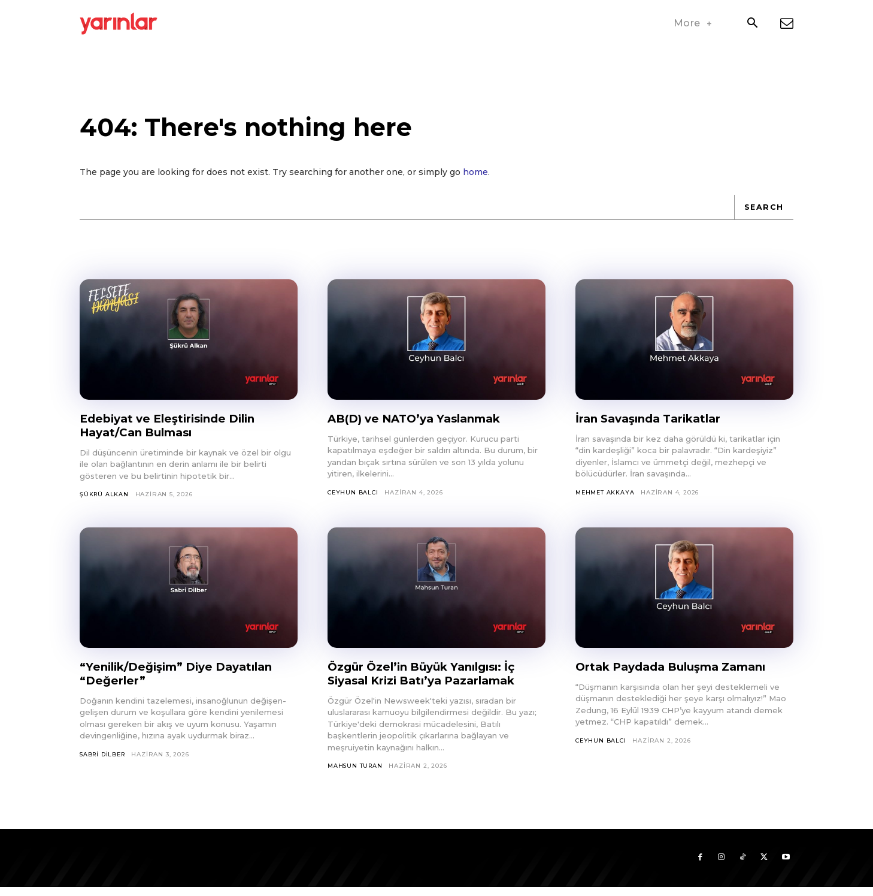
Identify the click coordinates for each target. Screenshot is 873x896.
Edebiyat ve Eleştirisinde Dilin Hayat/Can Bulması (174, 432)
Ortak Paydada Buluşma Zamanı (678, 673)
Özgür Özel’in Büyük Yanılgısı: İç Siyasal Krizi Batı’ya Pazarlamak (429, 680)
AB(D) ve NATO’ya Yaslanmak (422, 425)
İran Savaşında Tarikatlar (653, 425)
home (475, 178)
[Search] (762, 213)
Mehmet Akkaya (604, 499)
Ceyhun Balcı (354, 499)
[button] (752, 24)
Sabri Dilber (104, 761)
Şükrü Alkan (105, 501)
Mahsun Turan (356, 773)
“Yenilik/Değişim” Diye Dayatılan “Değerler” (184, 680)
